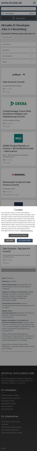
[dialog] (18, 225)
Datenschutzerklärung (26, 230)
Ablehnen (9, 240)
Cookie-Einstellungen (18, 235)
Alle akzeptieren (25, 240)
